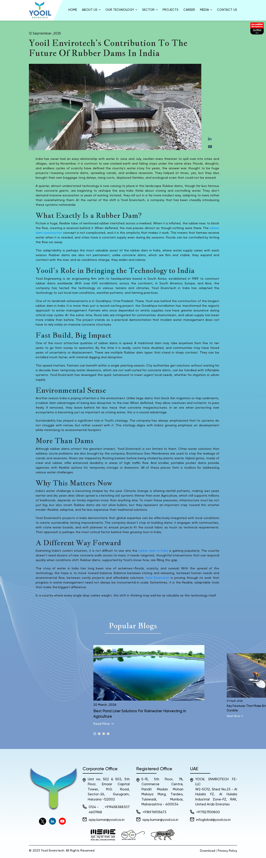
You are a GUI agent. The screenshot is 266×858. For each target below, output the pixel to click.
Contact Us (227, 9)
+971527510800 (208, 812)
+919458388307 (117, 807)
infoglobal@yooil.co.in (213, 820)
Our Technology (121, 9)
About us (91, 9)
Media (206, 9)
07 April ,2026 (235, 701)
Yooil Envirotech (157, 577)
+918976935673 (154, 812)
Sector (150, 9)
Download (207, 850)
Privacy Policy (227, 850)
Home (72, 9)
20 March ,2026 (104, 704)
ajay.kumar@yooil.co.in (106, 820)
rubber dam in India (153, 550)
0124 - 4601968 (95, 809)
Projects (170, 9)
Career (189, 9)
